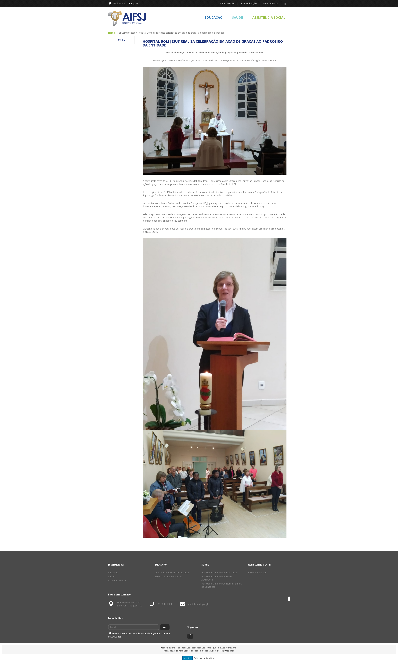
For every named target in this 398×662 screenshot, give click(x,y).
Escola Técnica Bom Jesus (168, 576)
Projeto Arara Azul (257, 572)
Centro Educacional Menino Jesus (172, 572)
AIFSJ (133, 3)
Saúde (237, 17)
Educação (214, 17)
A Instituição (227, 3)
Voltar (121, 40)
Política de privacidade (205, 658)
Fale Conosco (270, 3)
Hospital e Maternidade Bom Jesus (219, 572)
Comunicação (249, 3)
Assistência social (268, 17)
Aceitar (187, 658)
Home (111, 32)
